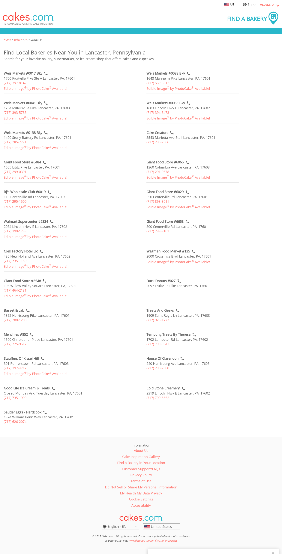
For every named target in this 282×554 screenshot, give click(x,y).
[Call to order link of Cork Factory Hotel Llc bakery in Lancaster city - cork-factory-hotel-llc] (21, 251)
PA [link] (26, 39)
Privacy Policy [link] (141, 475)
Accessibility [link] (269, 4)
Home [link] (7, 39)
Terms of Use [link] (141, 481)
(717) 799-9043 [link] (157, 344)
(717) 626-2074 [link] (15, 421)
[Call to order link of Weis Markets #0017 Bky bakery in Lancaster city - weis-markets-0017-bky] (23, 73)
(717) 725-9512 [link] (15, 344)
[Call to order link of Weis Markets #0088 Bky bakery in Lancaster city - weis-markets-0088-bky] (165, 73)
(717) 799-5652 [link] (157, 397)
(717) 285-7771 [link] (15, 142)
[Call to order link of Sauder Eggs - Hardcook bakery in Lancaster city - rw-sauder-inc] (22, 412)
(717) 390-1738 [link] (15, 231)
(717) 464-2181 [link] (15, 290)
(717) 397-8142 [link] (15, 83)
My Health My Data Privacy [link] (141, 493)
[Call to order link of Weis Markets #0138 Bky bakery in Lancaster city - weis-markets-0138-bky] (23, 132)
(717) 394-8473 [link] (157, 112)
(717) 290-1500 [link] (15, 201)
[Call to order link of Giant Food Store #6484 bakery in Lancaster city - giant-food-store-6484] (22, 162)
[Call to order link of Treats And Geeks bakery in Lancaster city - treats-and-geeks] (160, 310)
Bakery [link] (18, 39)
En (250, 4)
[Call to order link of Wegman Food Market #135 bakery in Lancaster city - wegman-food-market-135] (168, 251)
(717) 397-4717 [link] (15, 368)
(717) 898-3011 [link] (157, 201)
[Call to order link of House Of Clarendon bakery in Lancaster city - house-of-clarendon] (162, 358)
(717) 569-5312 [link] (157, 83)
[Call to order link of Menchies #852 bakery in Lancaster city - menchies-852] (16, 334)
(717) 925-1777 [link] (157, 320)
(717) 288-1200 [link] (15, 320)
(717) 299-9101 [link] (157, 231)
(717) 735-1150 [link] (15, 260)
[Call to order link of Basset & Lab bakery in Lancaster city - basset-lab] (14, 310)
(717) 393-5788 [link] (15, 112)
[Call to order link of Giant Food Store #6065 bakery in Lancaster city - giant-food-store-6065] (165, 162)
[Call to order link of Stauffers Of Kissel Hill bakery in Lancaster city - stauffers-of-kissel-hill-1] (21, 358)
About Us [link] (141, 450)
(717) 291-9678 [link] (157, 171)
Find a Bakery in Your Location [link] (141, 462)
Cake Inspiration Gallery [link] (141, 456)
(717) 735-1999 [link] (15, 397)
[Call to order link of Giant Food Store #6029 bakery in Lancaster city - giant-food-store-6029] (165, 192)
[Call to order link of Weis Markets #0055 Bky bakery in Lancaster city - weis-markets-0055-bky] (165, 103)
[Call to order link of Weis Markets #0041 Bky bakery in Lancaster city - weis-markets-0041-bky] (23, 103)
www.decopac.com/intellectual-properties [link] (153, 540)
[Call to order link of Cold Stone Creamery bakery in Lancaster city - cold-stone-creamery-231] (163, 388)
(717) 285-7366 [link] (157, 142)
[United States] (161, 527)
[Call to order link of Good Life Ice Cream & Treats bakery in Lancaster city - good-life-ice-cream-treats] (27, 388)
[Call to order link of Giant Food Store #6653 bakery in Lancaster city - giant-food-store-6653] (165, 221)
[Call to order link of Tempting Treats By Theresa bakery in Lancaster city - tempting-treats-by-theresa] (168, 334)
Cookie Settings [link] (141, 499)
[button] (28, 19)
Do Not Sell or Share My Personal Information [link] (141, 487)
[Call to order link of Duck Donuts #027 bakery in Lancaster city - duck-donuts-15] (161, 281)
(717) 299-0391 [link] (15, 171)
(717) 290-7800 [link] (157, 368)
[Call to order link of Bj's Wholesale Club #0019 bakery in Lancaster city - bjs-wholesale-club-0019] (25, 192)
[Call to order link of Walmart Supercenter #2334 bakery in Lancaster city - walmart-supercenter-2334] (26, 221)
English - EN (116, 526)
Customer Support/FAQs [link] (141, 469)
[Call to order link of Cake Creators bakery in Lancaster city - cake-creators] (157, 132)
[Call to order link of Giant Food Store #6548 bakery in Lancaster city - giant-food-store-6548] (22, 281)
